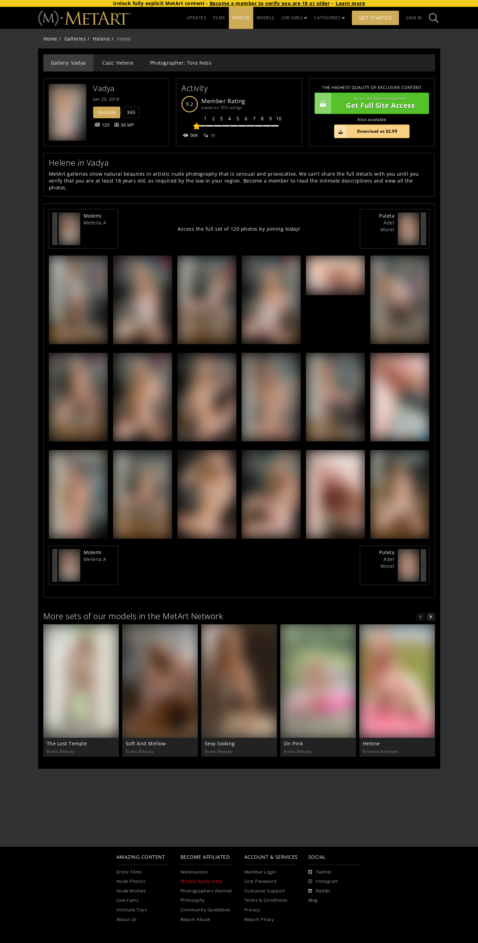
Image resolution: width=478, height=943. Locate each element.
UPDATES (197, 18)
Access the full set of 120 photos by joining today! (239, 229)
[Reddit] (319, 891)
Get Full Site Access (370, 103)
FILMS (219, 18)
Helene (101, 38)
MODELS (266, 18)
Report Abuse (195, 919)
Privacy (252, 910)
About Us (126, 919)
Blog (313, 900)
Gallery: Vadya (68, 62)
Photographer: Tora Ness (181, 62)
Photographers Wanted (206, 891)
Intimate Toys (131, 910)
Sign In (414, 18)
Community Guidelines (205, 910)
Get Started (375, 17)
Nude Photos (131, 881)
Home (50, 38)
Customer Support (264, 891)
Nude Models (131, 891)
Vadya (104, 88)
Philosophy (192, 900)
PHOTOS (241, 18)
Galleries (75, 38)
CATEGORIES (329, 18)
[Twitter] (320, 872)
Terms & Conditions (266, 900)
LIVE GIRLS (294, 18)
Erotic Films (129, 872)
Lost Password (260, 881)
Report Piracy (259, 919)
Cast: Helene (117, 62)
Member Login (260, 872)
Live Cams (127, 900)
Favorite (107, 112)
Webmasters (194, 872)
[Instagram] (323, 881)
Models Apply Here (201, 881)
